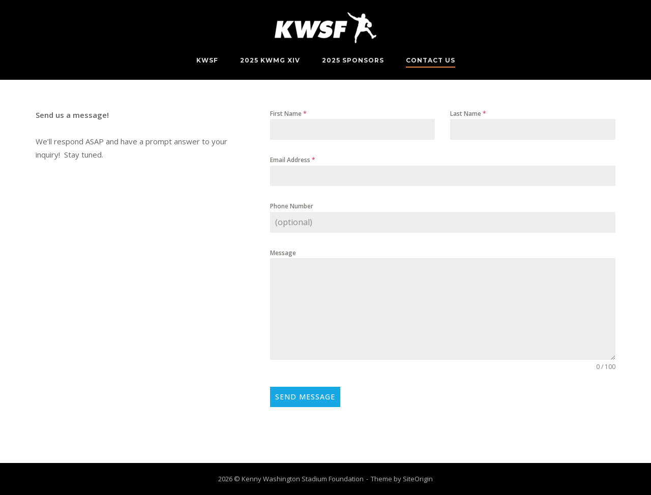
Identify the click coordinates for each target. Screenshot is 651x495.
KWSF (207, 60)
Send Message (305, 396)
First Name (288, 113)
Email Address (292, 160)
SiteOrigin (418, 478)
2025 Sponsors (353, 60)
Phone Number (291, 206)
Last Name (468, 113)
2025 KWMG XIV (270, 60)
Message (283, 253)
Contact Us (430, 60)
